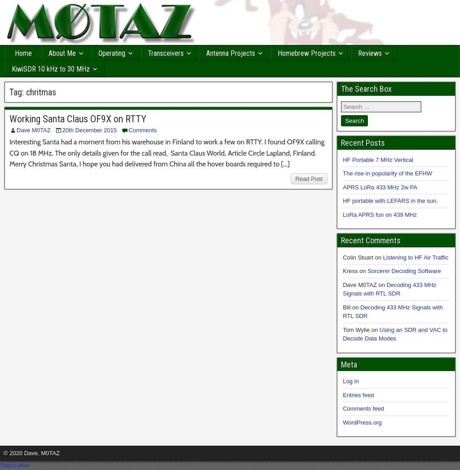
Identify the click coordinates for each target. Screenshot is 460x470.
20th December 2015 (89, 130)
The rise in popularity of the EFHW (387, 173)
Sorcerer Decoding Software (404, 271)
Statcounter (15, 465)
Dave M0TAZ (34, 130)
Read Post (309, 178)
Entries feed (358, 395)
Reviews (370, 53)
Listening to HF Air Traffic (415, 257)
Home (23, 53)
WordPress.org (362, 422)
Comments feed (363, 408)
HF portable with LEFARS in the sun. (390, 200)
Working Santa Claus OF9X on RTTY (77, 119)
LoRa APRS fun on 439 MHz (380, 214)
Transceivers (166, 53)
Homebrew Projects (307, 53)
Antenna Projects (230, 53)
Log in (350, 381)
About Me (62, 53)
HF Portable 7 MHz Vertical (378, 160)
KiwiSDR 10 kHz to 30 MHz (51, 69)
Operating (111, 53)
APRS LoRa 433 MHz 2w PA (380, 187)
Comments (142, 130)
